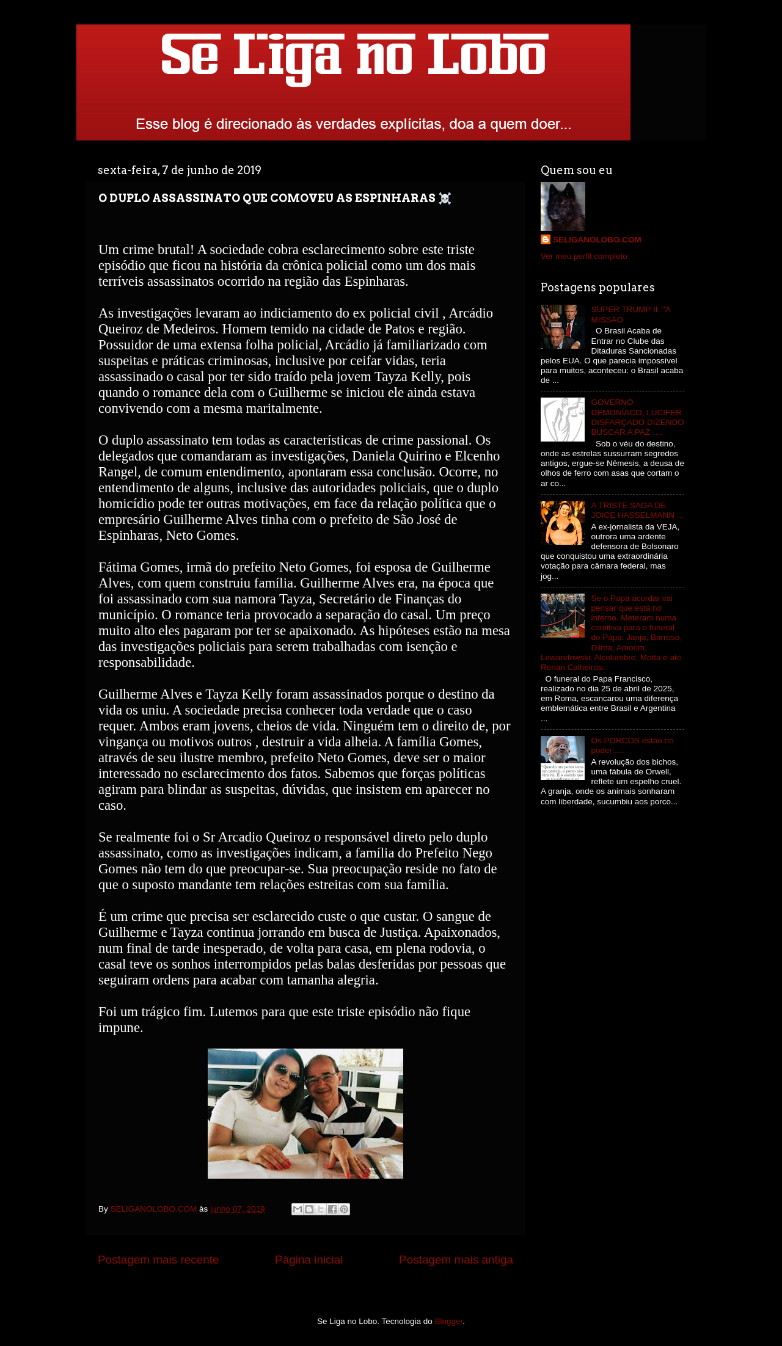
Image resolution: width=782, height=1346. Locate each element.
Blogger (449, 1321)
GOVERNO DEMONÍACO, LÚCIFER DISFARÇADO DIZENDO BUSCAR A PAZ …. (637, 417)
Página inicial (309, 1259)
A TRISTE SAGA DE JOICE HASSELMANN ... (637, 510)
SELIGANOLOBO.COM (597, 239)
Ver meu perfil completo (584, 256)
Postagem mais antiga (456, 1259)
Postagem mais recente (158, 1259)
